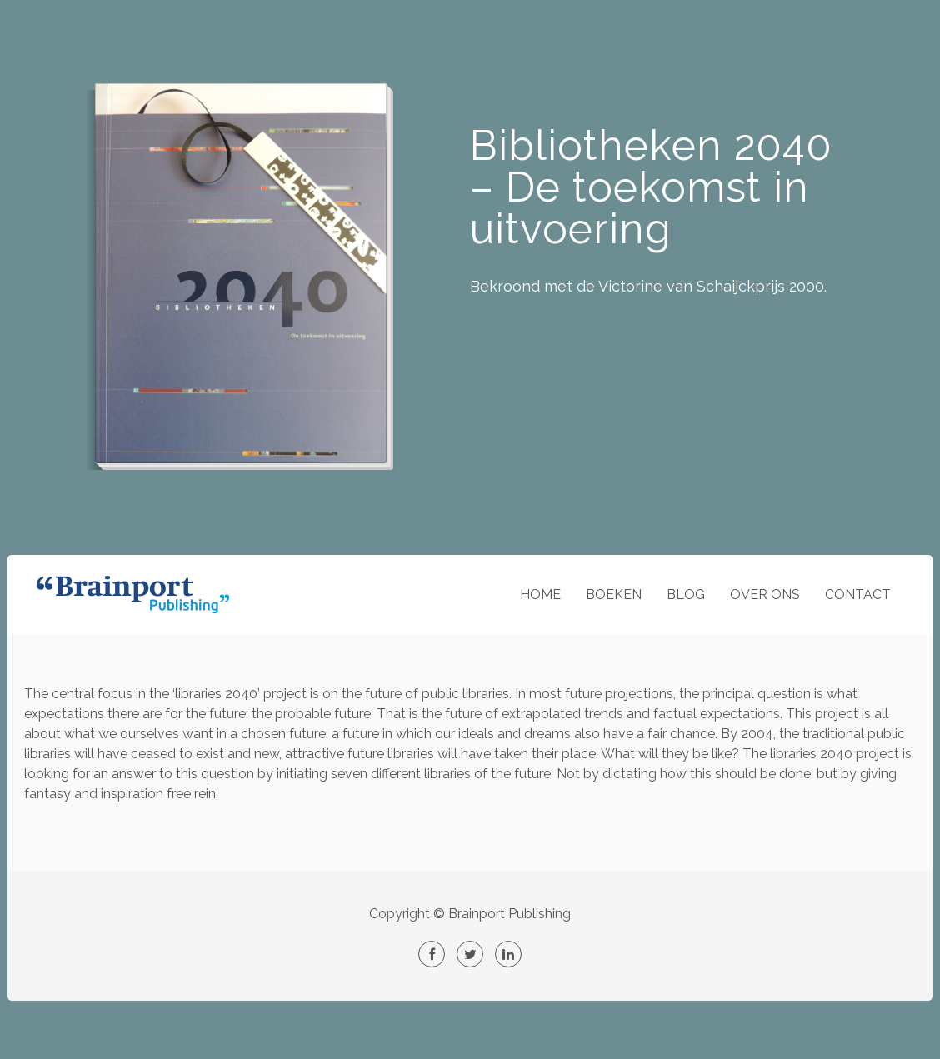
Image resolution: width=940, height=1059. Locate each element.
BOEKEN (614, 594)
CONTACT (858, 594)
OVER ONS (765, 594)
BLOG (686, 594)
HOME (540, 594)
